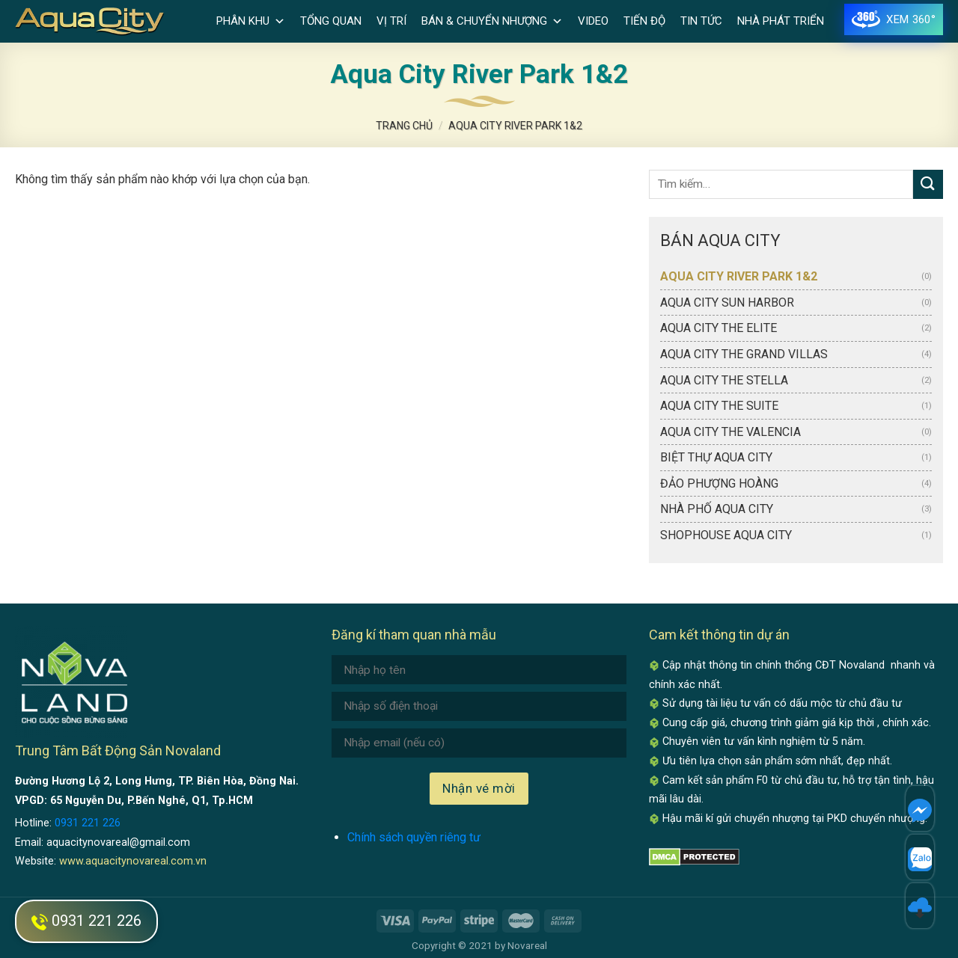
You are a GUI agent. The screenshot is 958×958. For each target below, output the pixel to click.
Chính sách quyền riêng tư (413, 837)
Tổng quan (330, 21)
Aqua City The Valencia (730, 432)
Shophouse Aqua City (726, 535)
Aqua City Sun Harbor (727, 302)
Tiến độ (644, 21)
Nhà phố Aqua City (716, 509)
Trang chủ (404, 126)
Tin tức (701, 21)
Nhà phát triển (780, 21)
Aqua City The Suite (719, 406)
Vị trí (391, 21)
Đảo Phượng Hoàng (719, 483)
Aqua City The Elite (718, 328)
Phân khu (250, 21)
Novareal (527, 945)
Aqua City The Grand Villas (744, 354)
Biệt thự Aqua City (716, 457)
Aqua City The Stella (724, 380)
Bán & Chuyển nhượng (492, 21)
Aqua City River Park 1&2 (738, 276)
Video (593, 21)
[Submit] (928, 184)
